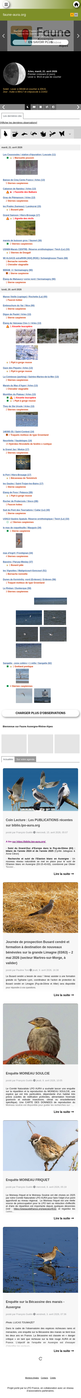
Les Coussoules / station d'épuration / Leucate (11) (29, 154)
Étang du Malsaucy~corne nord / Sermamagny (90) (29, 279)
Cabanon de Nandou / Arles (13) (19, 188)
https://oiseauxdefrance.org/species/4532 (35, 1208)
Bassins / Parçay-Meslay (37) (18, 562)
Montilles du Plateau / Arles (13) (19, 394)
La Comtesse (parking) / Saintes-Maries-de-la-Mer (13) (31, 376)
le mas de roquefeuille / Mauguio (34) (22, 527)
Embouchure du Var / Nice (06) (18, 305)
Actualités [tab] (8, 759)
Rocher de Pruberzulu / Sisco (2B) (20, 501)
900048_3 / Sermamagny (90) (18, 270)
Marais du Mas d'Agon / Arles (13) (20, 385)
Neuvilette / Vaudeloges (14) (17, 440)
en (76, 15)
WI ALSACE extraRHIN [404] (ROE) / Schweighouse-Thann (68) (35, 258)
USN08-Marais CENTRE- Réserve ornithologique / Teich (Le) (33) (36, 249)
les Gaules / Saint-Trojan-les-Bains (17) (23, 483)
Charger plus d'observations (40, 713)
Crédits (53, 1378)
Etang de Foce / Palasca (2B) (18, 492)
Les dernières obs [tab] (12, 116)
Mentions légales (32, 1378)
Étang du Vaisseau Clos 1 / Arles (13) (22, 323)
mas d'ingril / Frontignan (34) (18, 553)
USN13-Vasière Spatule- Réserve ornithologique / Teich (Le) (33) (36, 519)
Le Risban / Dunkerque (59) (17, 588)
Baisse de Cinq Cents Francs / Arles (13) (24, 180)
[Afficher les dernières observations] (18, 122)
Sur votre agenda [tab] (25, 759)
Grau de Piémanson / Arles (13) (19, 197)
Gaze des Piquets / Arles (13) (18, 368)
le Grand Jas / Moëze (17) (16, 449)
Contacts (44, 1378)
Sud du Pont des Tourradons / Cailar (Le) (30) (26, 510)
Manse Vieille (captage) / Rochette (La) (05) (25, 296)
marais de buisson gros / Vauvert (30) (22, 240)
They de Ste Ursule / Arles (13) (18, 406)
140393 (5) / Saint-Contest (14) (18, 431)
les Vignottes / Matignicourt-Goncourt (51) (25, 570)
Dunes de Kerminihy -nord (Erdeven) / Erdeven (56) (29, 579)
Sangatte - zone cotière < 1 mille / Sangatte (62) (27, 663)
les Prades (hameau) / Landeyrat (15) (22, 206)
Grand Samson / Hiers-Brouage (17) (21, 215)
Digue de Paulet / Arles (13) (17, 314)
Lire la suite (64, 874)
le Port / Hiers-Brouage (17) (17, 475)
